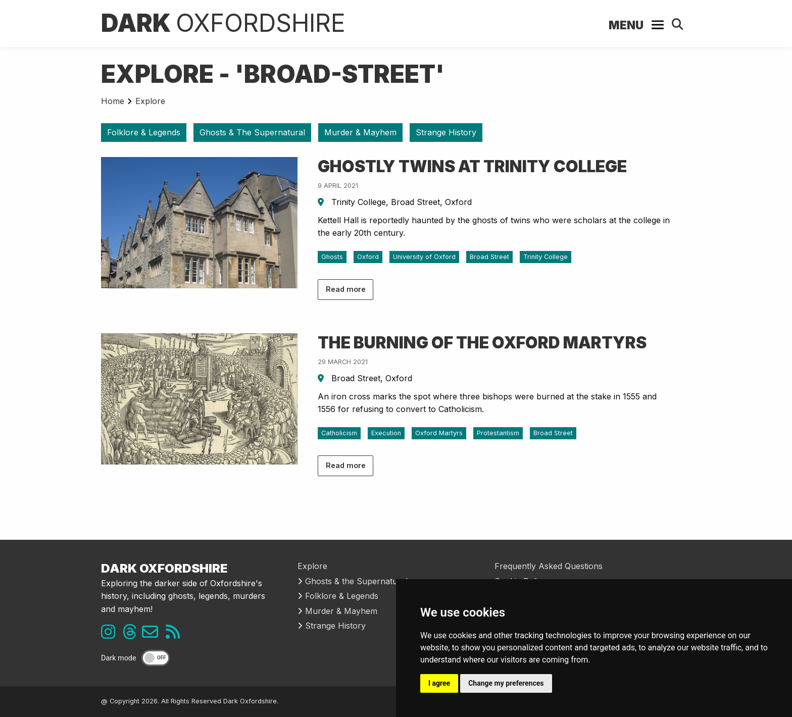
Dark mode (118, 658)
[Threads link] (132, 635)
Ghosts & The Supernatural (252, 132)
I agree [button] (439, 683)
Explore (150, 101)
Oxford (368, 257)
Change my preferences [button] (505, 683)
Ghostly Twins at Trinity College (472, 166)
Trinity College (545, 257)
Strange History (446, 132)
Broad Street (489, 257)
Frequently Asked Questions (548, 566)
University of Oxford (424, 257)
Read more (346, 289)
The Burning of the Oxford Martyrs (482, 342)
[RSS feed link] (175, 635)
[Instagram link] (110, 635)
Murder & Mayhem (360, 132)
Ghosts (332, 257)
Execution (386, 433)
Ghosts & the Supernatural (353, 581)
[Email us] (154, 635)
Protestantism (498, 433)
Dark (223, 23)
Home (112, 101)
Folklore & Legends (143, 132)
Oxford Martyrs (439, 433)
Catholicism (339, 433)
